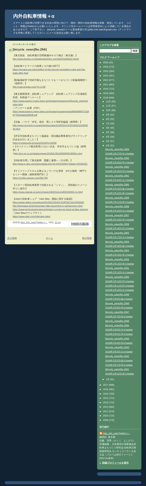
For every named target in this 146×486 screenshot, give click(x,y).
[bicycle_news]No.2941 (117, 369)
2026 (106, 62)
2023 (106, 75)
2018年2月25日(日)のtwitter (119, 171)
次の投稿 (12, 238)
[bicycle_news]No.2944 (117, 338)
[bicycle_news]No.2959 (117, 198)
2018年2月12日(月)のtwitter (119, 281)
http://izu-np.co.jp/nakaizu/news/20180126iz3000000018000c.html (48, 153)
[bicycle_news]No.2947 (117, 312)
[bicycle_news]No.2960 (117, 184)
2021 (106, 84)
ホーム (49, 238)
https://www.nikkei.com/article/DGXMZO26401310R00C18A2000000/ (48, 202)
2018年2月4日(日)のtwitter (119, 343)
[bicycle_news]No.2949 (117, 294)
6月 (108, 128)
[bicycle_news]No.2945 (117, 325)
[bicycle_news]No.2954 (117, 242)
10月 (108, 110)
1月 (108, 379)
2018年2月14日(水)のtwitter (119, 264)
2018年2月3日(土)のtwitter (119, 352)
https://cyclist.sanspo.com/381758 (30, 178)
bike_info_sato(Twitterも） (117, 433)
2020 (106, 89)
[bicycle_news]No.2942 (117, 356)
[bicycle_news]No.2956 (117, 224)
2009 (106, 420)
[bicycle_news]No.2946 (117, 321)
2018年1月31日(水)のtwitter (119, 374)
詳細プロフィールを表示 (115, 463)
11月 (108, 106)
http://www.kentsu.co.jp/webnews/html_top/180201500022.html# (46, 59)
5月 (108, 132)
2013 (106, 402)
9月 (108, 114)
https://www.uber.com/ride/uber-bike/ (31, 216)
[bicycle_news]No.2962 (117, 167)
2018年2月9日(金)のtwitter (119, 299)
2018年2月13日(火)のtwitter (119, 272)
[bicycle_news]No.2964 (117, 149)
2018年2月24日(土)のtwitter (119, 180)
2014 (106, 398)
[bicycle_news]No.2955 (117, 233)
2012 (106, 407)
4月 (108, 136)
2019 (106, 93)
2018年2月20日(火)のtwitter (119, 211)
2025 (106, 67)
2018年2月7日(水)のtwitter (119, 316)
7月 (108, 123)
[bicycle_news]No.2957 (117, 215)
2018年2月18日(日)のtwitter (119, 228)
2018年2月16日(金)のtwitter (119, 246)
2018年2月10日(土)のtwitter (119, 290)
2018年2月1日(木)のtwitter (119, 365)
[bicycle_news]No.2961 (117, 176)
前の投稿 (87, 238)
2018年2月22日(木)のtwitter (119, 193)
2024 (106, 71)
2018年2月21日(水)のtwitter (119, 202)
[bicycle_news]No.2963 (117, 158)
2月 (108, 145)
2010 (106, 415)
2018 (106, 97)
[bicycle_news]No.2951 (117, 268)
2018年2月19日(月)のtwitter (119, 220)
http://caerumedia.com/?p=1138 (29, 87)
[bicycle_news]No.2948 (117, 303)
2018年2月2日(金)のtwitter (119, 360)
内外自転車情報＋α (33, 16)
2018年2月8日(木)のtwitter (119, 307)
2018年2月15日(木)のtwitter (119, 255)
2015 (106, 394)
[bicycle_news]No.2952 (117, 259)
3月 (108, 141)
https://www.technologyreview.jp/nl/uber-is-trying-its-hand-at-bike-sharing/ (50, 209)
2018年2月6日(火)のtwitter (119, 330)
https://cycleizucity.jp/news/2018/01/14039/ (35, 143)
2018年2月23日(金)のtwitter (119, 189)
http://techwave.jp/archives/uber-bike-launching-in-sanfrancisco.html (48, 206)
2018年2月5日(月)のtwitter (119, 334)
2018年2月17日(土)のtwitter (119, 237)
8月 (108, 119)
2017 (106, 385)
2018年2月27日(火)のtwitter (119, 153)
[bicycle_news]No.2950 (117, 277)
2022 (106, 80)
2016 (106, 389)
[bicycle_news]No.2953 (117, 250)
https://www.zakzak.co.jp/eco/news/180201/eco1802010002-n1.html (48, 192)
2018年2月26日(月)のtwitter (119, 162)
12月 (108, 101)
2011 (106, 411)
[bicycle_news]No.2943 (117, 347)
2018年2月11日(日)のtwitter (119, 286)
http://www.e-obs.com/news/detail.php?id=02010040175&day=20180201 (50, 164)
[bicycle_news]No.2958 (117, 206)
